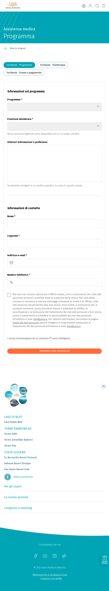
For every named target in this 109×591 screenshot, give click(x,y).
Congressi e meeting (18, 508)
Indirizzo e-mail (17, 255)
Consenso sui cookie (51, 578)
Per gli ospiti (12, 486)
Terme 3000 (10, 433)
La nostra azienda (16, 497)
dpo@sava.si (40, 319)
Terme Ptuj (10, 445)
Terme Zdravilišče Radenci (18, 439)
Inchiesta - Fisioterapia (52, 65)
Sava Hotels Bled (13, 422)
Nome (11, 216)
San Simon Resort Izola (16, 469)
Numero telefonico (18, 274)
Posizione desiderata (20, 119)
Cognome (13, 235)
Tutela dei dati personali (26, 322)
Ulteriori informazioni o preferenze (27, 142)
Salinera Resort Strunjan (17, 463)
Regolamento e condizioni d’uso (49, 574)
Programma (14, 99)
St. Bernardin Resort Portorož (20, 457)
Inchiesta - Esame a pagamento (24, 72)
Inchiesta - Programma (19, 65)
